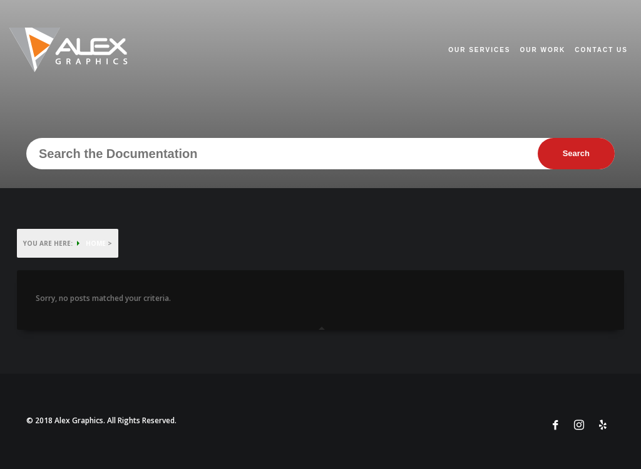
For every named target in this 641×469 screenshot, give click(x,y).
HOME (96, 243)
